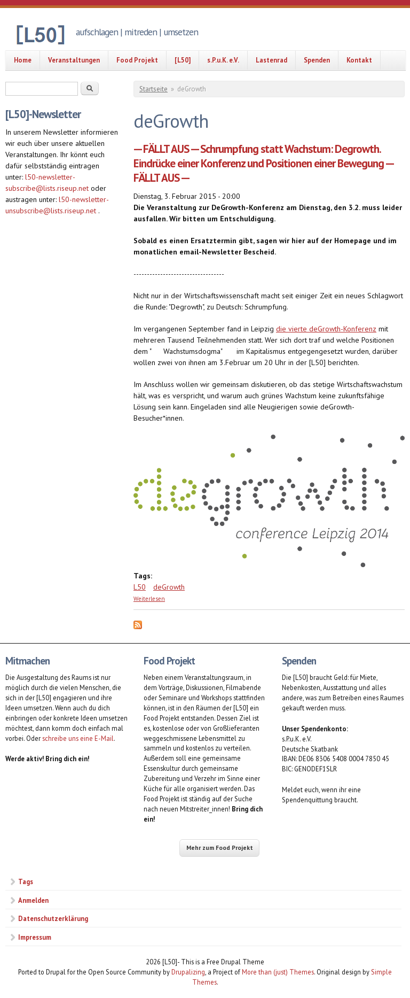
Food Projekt (137, 60)
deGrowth (169, 587)
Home (22, 60)
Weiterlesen (149, 598)
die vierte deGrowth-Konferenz (326, 329)
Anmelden (33, 900)
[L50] (183, 60)
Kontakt (359, 60)
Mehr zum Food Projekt (219, 848)
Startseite (153, 89)
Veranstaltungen (74, 60)
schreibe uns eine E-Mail (78, 738)
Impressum (34, 937)
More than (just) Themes (278, 972)
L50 (139, 587)
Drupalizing (188, 972)
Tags (25, 881)
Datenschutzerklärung (53, 918)
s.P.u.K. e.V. (223, 60)
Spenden (317, 60)
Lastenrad (271, 60)
